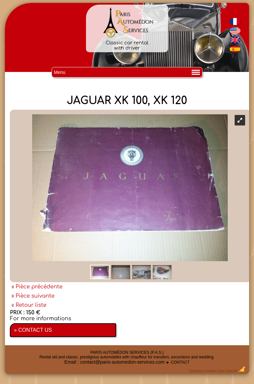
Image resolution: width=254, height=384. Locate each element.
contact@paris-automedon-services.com (122, 362)
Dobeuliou (196, 371)
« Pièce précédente (36, 287)
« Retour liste (28, 305)
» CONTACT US (33, 330)
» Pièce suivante (32, 296)
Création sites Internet (221, 371)
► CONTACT (177, 362)
